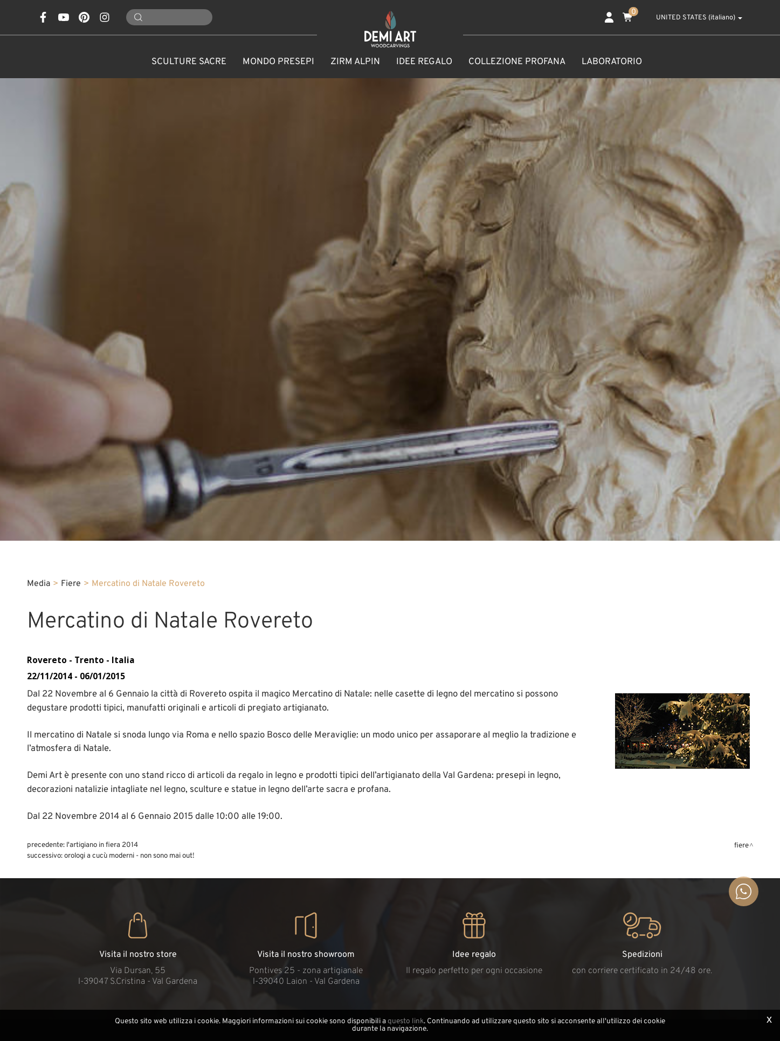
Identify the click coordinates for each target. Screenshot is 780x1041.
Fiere (71, 583)
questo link (406, 1021)
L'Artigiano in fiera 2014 (102, 845)
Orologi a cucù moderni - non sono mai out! (129, 855)
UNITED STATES (693, 17)
